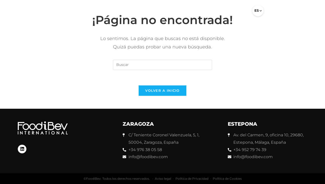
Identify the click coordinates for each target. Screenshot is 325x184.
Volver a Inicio (162, 90)
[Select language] (258, 10)
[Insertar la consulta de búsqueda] (162, 65)
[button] (241, 12)
